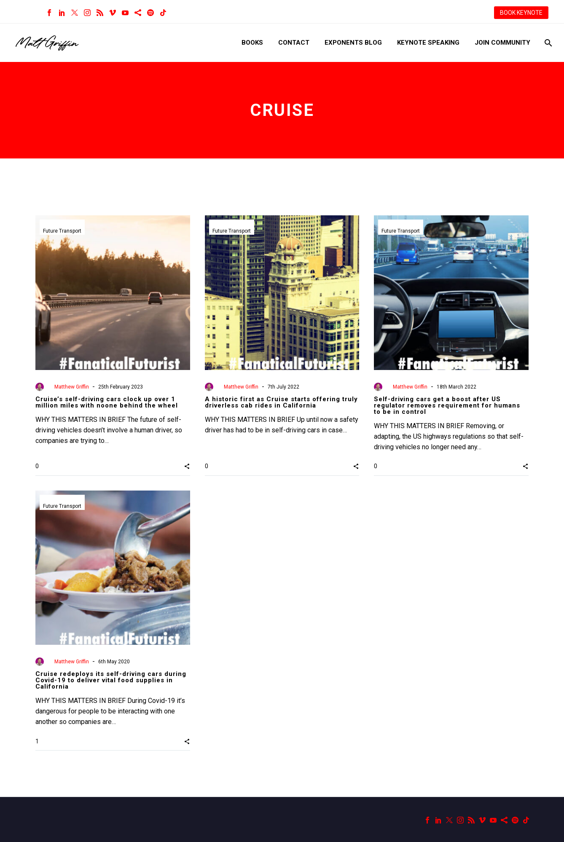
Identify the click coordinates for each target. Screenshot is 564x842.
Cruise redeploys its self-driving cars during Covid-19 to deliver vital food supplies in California (110, 680)
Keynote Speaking (428, 42)
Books (252, 42)
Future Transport (62, 231)
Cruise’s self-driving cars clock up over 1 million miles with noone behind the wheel (106, 402)
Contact (293, 42)
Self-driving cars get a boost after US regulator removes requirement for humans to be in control (447, 405)
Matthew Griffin (71, 387)
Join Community (502, 42)
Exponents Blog (353, 42)
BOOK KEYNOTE (521, 12)
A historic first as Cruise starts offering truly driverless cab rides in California (281, 402)
